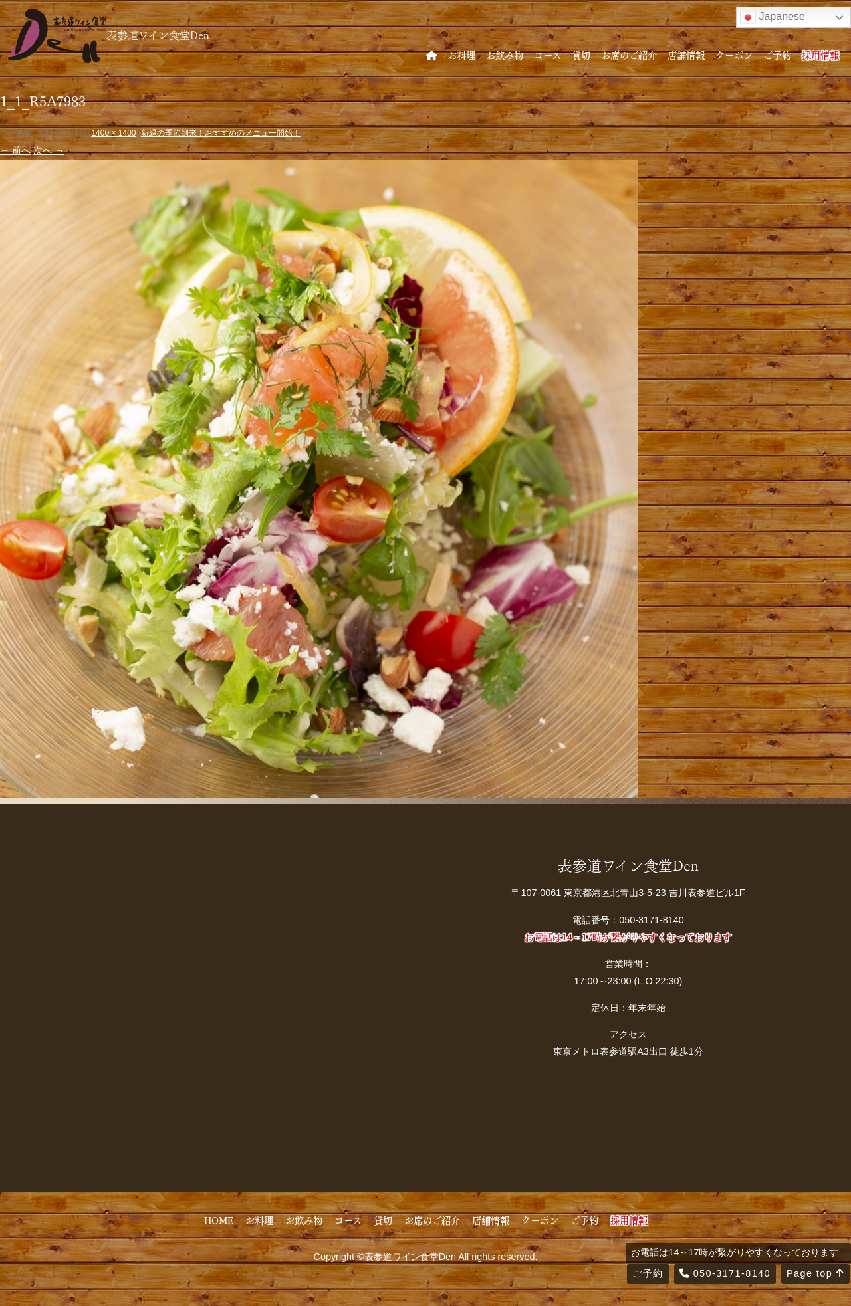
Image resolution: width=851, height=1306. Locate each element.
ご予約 (777, 54)
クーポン (734, 54)
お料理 (461, 54)
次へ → (48, 150)
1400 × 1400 (113, 133)
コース (547, 54)
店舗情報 (686, 54)
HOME (218, 1219)
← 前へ (15, 150)
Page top (815, 1273)
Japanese (772, 17)
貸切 (581, 54)
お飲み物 (504, 54)
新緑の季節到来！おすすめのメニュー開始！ (221, 133)
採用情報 (820, 54)
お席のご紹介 (629, 54)
